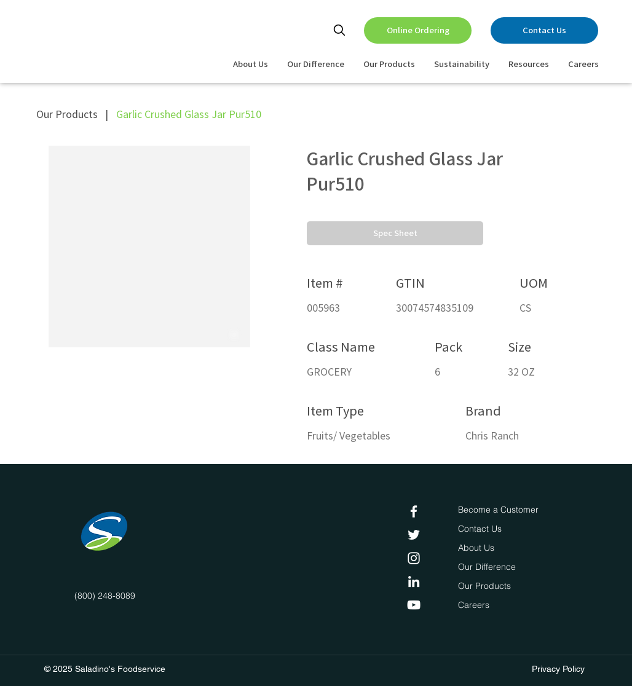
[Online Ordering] (418, 30)
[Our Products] (486, 586)
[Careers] (476, 605)
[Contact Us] (544, 30)
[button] (395, 233)
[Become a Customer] (498, 510)
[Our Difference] (490, 567)
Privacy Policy (558, 669)
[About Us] (478, 548)
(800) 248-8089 (104, 595)
